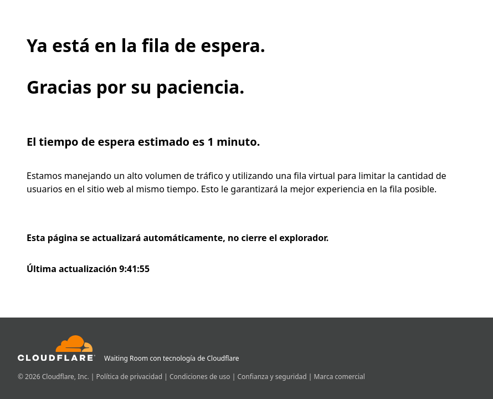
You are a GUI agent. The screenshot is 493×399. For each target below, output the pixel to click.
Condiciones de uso (201, 376)
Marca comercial (339, 376)
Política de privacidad (130, 376)
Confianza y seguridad (272, 376)
